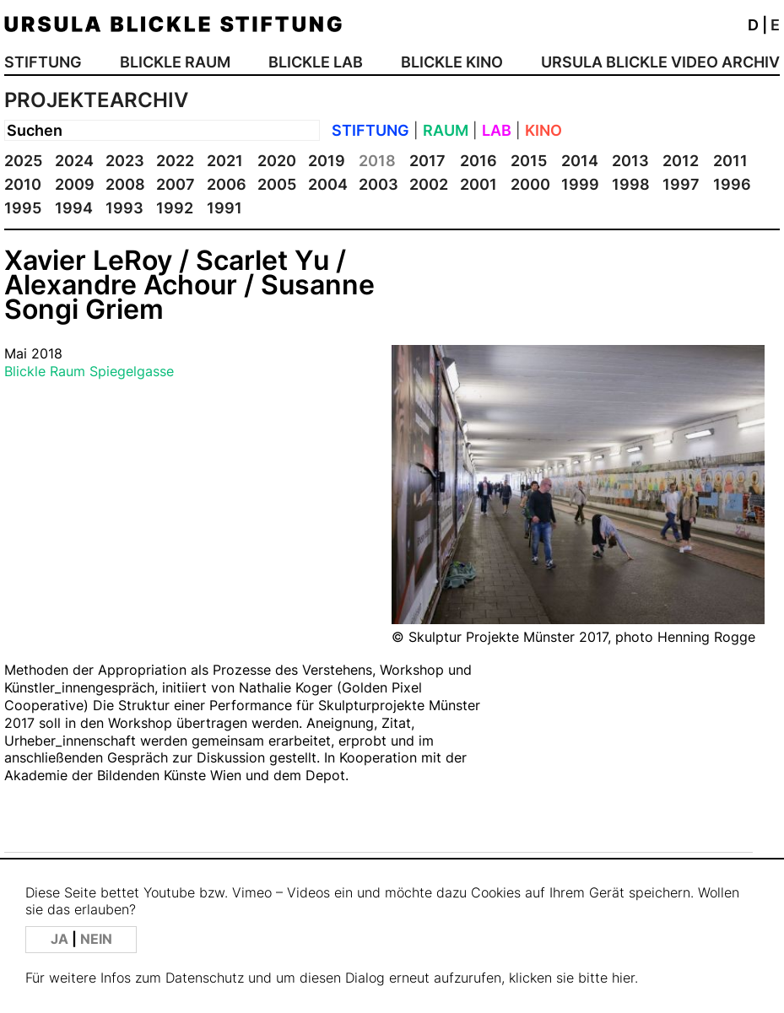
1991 (224, 208)
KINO (543, 130)
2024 (74, 161)
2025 (23, 161)
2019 (326, 161)
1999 (580, 184)
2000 (530, 184)
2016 (478, 161)
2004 (328, 184)
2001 (478, 184)
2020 (276, 161)
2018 (377, 161)
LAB (496, 130)
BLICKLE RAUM (175, 62)
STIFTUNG (43, 62)
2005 (276, 184)
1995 (22, 208)
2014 (579, 161)
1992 (174, 208)
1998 (631, 184)
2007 (175, 184)
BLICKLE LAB (315, 62)
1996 (732, 184)
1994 (74, 208)
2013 (630, 161)
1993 (124, 208)
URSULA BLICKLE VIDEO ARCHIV (660, 62)
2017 (427, 161)
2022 (175, 161)
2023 (124, 161)
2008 (125, 184)
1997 (681, 184)
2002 (428, 184)
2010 (22, 184)
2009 (75, 184)
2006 (226, 184)
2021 (225, 161)
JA (61, 939)
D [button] (753, 25)
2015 (529, 161)
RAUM (445, 130)
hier (623, 978)
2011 (730, 161)
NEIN (96, 939)
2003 (378, 184)
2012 (680, 161)
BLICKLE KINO (452, 62)
